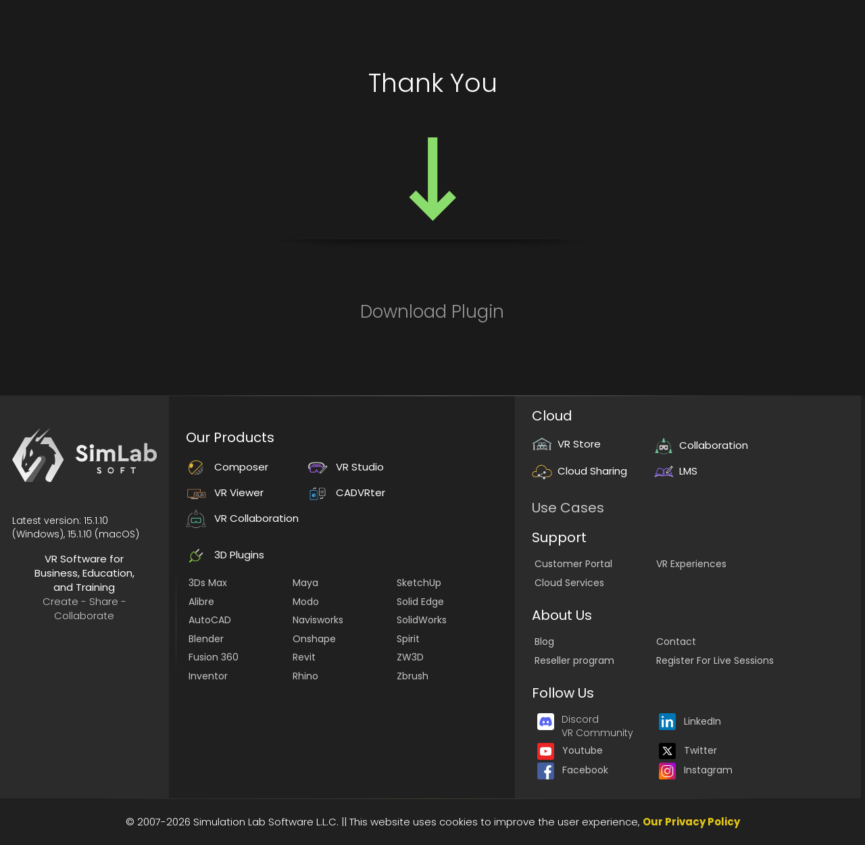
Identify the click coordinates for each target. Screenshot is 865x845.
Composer (227, 467)
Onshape (314, 639)
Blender (206, 639)
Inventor (208, 676)
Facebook (572, 770)
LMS (675, 471)
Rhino (305, 676)
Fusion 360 (214, 657)
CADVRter (346, 492)
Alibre (201, 601)
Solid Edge (420, 601)
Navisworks (318, 620)
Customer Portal (573, 564)
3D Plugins (225, 555)
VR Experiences (691, 564)
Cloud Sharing (579, 471)
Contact (676, 641)
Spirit (408, 639)
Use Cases (568, 507)
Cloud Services (569, 582)
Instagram (696, 770)
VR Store (566, 444)
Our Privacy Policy (691, 822)
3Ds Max (208, 582)
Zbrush (412, 676)
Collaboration (700, 445)
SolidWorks (422, 620)
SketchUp (419, 582)
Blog (544, 641)
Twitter (688, 750)
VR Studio (345, 467)
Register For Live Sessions (715, 660)
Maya (305, 582)
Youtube (570, 750)
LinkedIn (690, 721)
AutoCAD (210, 620)
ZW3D (410, 657)
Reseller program (574, 660)
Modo (306, 601)
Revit (304, 657)
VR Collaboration (242, 518)
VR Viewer (225, 492)
